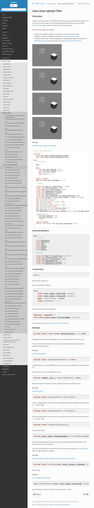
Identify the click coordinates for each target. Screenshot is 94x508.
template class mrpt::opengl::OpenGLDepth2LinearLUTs (15, 302)
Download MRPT (7, 17)
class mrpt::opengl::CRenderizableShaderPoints (15, 241)
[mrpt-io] (5, 96)
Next (85, 494)
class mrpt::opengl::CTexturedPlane (14, 291)
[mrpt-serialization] (8, 347)
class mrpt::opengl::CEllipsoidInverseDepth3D (15, 190)
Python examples (7, 43)
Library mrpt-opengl (10, 329)
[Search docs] (13, 9)
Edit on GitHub (84, 3)
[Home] (33, 3)
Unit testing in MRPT (8, 51)
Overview (8, 167)
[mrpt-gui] (6, 88)
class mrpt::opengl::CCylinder (12, 175)
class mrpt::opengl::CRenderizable (13, 237)
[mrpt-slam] (6, 350)
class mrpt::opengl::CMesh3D (12, 216)
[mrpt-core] (6, 66)
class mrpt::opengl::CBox (10, 165)
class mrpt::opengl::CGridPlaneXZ (13, 210)
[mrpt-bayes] (6, 69)
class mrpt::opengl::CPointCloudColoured (14, 231)
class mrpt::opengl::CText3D (12, 284)
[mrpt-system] (7, 352)
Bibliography (5, 369)
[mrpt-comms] (7, 72)
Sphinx (41, 504)
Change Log (5, 25)
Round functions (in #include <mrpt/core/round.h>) (11, 341)
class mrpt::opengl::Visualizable (13, 324)
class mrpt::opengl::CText (11, 281)
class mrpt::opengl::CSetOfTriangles (14, 271)
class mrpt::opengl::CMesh (11, 213)
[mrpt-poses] (6, 334)
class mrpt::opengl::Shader (11, 313)
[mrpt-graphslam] (8, 85)
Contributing (5, 366)
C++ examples (6, 40)
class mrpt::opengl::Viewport (12, 321)
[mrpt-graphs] (7, 83)
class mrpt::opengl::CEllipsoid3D (13, 183)
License (4, 23)
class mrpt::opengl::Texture (12, 316)
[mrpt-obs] (6, 110)
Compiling (5, 20)
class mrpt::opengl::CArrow (12, 157)
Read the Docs (65, 504)
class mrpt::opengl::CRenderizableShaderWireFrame (16, 258)
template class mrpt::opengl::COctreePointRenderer (14, 224)
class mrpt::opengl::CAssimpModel (14, 159)
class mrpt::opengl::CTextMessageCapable (14, 287)
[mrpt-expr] (6, 80)
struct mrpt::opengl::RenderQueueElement (14, 133)
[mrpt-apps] (6, 64)
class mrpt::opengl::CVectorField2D (14, 293)
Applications (5, 38)
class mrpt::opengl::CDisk (11, 178)
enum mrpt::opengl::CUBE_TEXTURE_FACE (15, 122)
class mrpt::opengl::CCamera (12, 170)
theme (51, 504)
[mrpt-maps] (6, 102)
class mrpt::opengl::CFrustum (12, 201)
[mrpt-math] (6, 105)
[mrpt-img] (6, 94)
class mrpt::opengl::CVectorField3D (14, 296)
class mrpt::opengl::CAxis (11, 162)
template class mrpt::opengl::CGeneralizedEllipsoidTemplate (16, 204)
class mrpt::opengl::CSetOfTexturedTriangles (15, 267)
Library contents (9, 332)
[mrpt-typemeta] (7, 361)
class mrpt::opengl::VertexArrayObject (15, 319)
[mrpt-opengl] (6, 113)
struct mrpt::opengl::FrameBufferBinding (13, 129)
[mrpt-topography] (8, 358)
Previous (37, 494)
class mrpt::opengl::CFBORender (13, 198)
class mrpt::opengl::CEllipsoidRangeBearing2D (15, 195)
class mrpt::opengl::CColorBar (12, 172)
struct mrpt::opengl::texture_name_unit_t (14, 151)
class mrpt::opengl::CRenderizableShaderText (15, 245)
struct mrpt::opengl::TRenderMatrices (14, 145)
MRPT (14, 2)
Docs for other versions (8, 374)
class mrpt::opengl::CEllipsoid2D (13, 180)
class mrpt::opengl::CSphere (12, 279)
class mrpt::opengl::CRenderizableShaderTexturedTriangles (16, 249)
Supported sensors (7, 49)
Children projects (7, 54)
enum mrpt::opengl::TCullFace (12, 126)
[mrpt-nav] (6, 107)
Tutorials (4, 35)
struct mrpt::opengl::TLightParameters (15, 142)
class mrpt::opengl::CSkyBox (12, 276)
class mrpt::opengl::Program (12, 308)
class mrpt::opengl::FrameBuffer (13, 299)
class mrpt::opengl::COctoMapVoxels (14, 221)
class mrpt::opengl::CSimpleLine (13, 273)
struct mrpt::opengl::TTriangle (12, 147)
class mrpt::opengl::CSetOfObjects (14, 264)
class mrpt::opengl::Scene (11, 311)
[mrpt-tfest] (6, 355)
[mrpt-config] (7, 75)
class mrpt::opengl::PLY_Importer (13, 305)
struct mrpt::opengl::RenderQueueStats (15, 137)
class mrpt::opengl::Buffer (11, 154)
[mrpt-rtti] (6, 344)
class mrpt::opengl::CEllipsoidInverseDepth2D (15, 186)
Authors (4, 28)
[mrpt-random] (7, 337)
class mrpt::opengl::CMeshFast (13, 218)
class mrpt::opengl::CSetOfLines (13, 261)
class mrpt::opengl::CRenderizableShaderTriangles (16, 253)
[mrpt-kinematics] (8, 99)
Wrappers (5, 46)
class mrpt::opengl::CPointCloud (13, 228)
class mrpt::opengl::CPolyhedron (13, 235)
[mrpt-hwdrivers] (8, 91)
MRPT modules (6, 61)
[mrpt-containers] (8, 77)
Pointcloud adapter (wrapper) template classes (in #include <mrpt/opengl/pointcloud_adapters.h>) (15, 117)
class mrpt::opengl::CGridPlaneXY (13, 208)
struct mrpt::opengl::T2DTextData (13, 139)
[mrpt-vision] (6, 363)
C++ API (4, 372)
